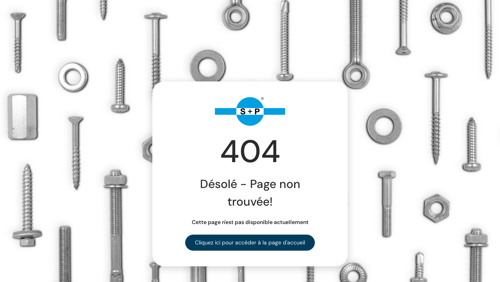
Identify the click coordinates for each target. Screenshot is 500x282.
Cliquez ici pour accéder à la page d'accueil (250, 242)
